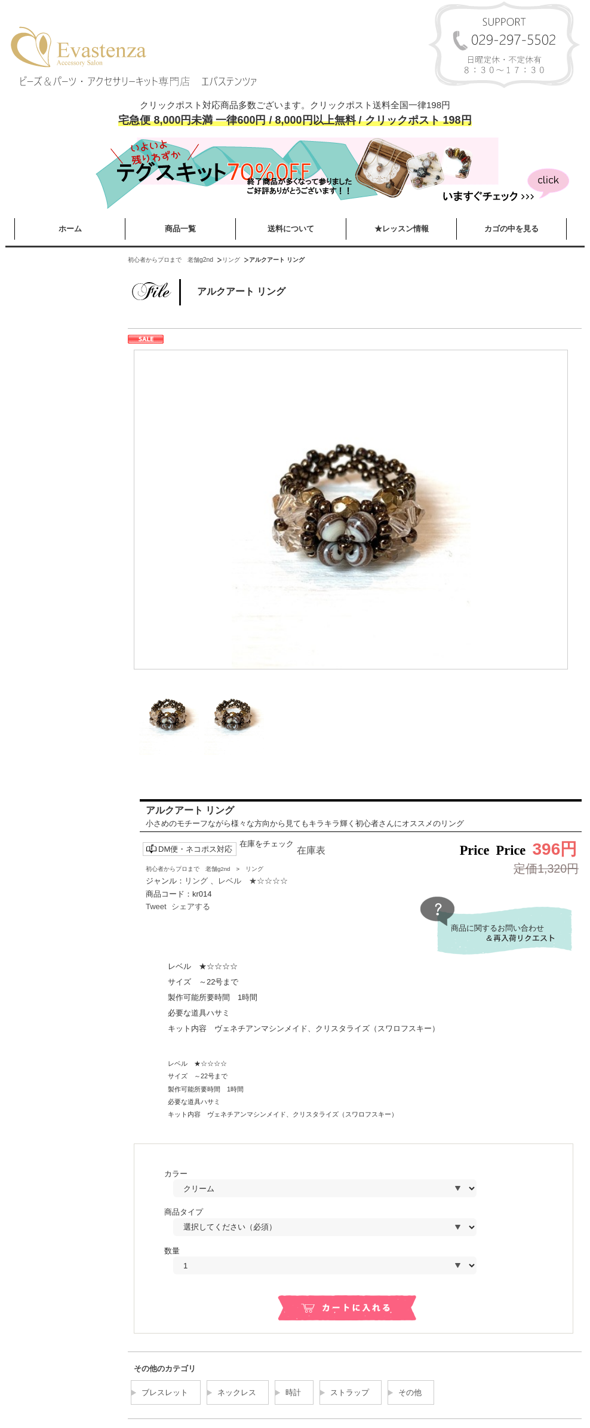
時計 (293, 1392)
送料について (291, 228)
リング (231, 259)
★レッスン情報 (401, 228)
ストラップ (349, 1392)
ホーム (70, 228)
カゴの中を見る (511, 228)
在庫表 (311, 850)
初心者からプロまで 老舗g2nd (170, 259)
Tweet (156, 906)
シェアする (190, 906)
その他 (410, 1392)
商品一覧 (180, 228)
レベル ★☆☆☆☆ (253, 880)
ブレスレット (165, 1392)
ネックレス (236, 1392)
